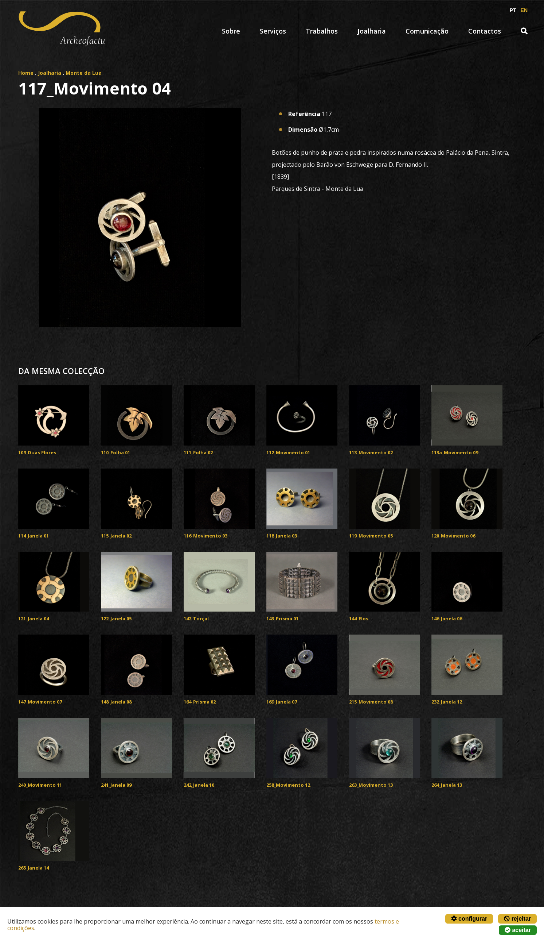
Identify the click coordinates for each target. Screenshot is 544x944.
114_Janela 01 (33, 535)
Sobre (231, 31)
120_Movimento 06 (453, 535)
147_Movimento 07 (40, 701)
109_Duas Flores (37, 452)
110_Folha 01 (115, 452)
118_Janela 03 (281, 535)
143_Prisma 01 (282, 618)
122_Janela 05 (116, 618)
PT (513, 10)
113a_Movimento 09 (454, 452)
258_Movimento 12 (288, 785)
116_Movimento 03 (205, 535)
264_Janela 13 (446, 785)
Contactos (484, 31)
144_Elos (358, 618)
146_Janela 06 (446, 618)
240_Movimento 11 (40, 785)
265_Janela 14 (33, 867)
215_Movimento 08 (371, 701)
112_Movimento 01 (288, 452)
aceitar (518, 930)
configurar (469, 919)
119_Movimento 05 (371, 535)
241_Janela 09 (116, 785)
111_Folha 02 (198, 452)
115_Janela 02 (116, 535)
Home (26, 72)
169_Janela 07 (281, 701)
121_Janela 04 (33, 618)
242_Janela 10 (199, 785)
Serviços (273, 31)
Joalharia (371, 31)
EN (524, 10)
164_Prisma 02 (200, 701)
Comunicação (427, 31)
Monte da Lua (84, 72)
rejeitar (517, 919)
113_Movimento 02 (371, 452)
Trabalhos (322, 31)
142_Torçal (196, 618)
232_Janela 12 (446, 701)
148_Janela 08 (116, 701)
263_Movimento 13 (371, 785)
